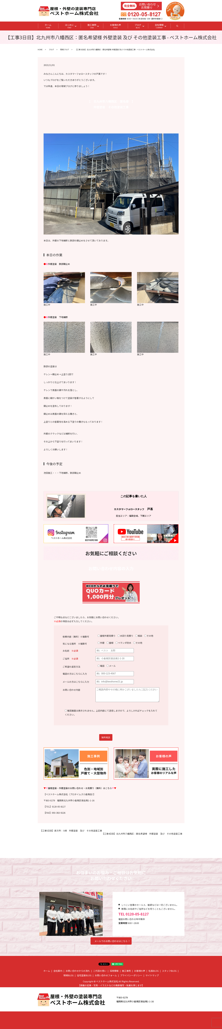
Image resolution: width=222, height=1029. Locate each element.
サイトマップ (152, 975)
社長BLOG (153, 970)
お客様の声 (115, 26)
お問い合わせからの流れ (78, 970)
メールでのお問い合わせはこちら (111, 941)
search (180, 26)
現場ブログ (64, 49)
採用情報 (114, 970)
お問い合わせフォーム (106, 975)
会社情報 (159, 26)
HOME (40, 49)
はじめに (69, 26)
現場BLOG (68, 975)
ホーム (48, 26)
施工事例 (91, 26)
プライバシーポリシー (131, 975)
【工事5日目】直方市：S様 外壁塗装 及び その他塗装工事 (71, 830)
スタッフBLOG (169, 970)
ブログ (138, 26)
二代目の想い (99, 970)
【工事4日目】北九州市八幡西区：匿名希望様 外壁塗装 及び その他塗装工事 (142, 833)
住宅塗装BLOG (84, 975)
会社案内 (57, 970)
